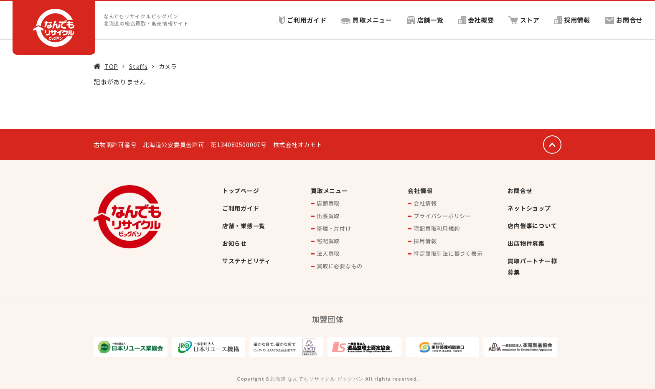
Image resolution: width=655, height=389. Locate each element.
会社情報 (420, 190)
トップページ (240, 190)
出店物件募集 (526, 243)
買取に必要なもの (340, 266)
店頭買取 (328, 203)
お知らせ (234, 243)
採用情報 (572, 19)
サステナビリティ (246, 261)
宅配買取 (328, 241)
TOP (111, 66)
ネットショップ (529, 208)
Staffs (138, 66)
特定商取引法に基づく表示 (448, 253)
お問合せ (623, 19)
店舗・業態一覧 (243, 225)
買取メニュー (366, 19)
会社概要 (476, 19)
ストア (524, 19)
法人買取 (328, 253)
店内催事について (532, 225)
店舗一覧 (424, 19)
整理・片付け (334, 228)
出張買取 (328, 216)
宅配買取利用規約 (437, 228)
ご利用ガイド (302, 19)
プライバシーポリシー (442, 216)
